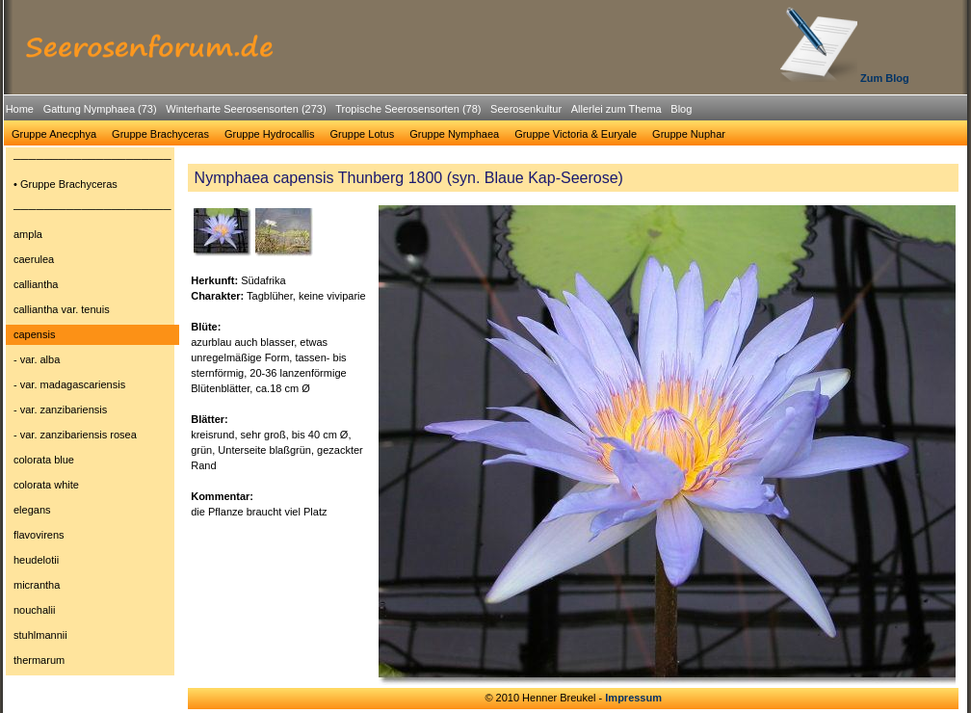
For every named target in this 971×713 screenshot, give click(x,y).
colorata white (46, 484)
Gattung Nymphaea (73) (100, 109)
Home (20, 109)
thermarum (39, 660)
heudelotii (36, 560)
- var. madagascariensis (69, 384)
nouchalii (34, 610)
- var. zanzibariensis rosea (75, 434)
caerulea (33, 259)
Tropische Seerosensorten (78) (408, 109)
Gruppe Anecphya (54, 134)
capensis (34, 334)
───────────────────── (92, 159)
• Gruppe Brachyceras (65, 184)
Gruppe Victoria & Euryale (575, 134)
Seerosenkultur (526, 109)
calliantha (35, 284)
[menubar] (349, 111)
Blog (681, 109)
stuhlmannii (40, 635)
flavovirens (39, 535)
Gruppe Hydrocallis (269, 134)
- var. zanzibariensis (60, 409)
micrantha (36, 585)
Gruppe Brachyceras (160, 134)
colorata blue (43, 459)
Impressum (633, 697)
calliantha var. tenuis (61, 309)
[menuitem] (20, 109)
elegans (32, 509)
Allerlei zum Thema (616, 109)
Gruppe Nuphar (688, 134)
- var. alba (36, 359)
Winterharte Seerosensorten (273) (246, 109)
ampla (27, 234)
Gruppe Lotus (362, 134)
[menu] (92, 412)
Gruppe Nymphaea (454, 134)
